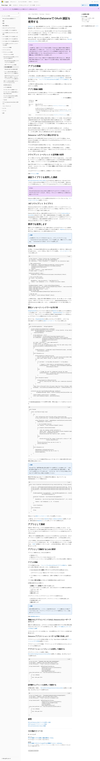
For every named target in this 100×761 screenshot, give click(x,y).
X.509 (33, 544)
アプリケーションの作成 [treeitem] (8, 54)
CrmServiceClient (65, 213)
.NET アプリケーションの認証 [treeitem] (10, 64)
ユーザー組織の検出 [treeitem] (8, 87)
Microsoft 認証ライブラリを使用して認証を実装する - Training (40, 737)
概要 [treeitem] (3, 21)
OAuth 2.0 (30, 26)
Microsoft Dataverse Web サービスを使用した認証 (39, 722)
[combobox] (10, 16)
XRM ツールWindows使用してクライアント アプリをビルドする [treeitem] (11, 81)
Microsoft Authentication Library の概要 (37, 726)
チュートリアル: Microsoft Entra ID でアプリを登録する (54, 565)
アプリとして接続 (35, 173)
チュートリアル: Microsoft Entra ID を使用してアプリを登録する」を (55, 79)
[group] (50, 277)
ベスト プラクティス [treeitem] (7, 106)
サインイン (96, 1)
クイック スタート (64, 251)
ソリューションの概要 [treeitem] (7, 47)
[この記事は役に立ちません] (97, 26)
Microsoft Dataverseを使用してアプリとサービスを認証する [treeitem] (12, 61)
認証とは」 (31, 55)
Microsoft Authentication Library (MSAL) (37, 180)
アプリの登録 (84, 16)
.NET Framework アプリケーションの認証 (37, 724)
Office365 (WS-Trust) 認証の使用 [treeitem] (11, 69)
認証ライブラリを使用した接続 (88, 18)
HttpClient (62, 229)
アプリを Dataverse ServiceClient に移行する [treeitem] (10, 103)
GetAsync (55, 518)
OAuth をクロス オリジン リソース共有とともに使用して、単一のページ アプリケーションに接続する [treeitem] (12, 77)
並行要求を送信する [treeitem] (8, 85)
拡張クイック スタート (48, 320)
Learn (29, 14)
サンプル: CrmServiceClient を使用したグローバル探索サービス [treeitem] (11, 96)
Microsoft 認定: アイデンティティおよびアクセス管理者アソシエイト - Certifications (45, 743)
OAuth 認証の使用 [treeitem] (8, 67)
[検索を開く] (92, 2)
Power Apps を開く (94, 5)
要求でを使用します (86, 19)
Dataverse (48, 14)
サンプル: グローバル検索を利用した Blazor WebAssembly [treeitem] (11, 92)
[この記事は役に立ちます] (96, 26)
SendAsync (60, 312)
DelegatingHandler (32, 310)
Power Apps (42, 14)
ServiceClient (31, 215)
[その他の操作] (71, 14)
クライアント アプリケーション (59, 105)
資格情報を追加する (35, 616)
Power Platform (35, 14)
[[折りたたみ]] (18, 13)
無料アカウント (85, 5)
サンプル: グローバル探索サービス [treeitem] (10, 89)
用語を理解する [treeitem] (6, 25)
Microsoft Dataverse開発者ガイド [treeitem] (9, 18)
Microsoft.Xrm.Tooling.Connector (35, 654)
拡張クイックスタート (40, 516)
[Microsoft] (2, 2)
